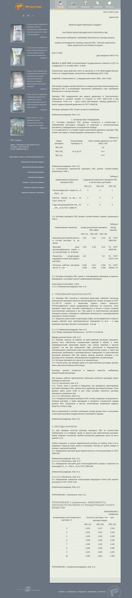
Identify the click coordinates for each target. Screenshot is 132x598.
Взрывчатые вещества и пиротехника (33, 192)
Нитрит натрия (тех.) (33, 94)
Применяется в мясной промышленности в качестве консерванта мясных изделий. (35, 123)
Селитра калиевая (32, 47)
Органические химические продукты (33, 167)
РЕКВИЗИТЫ (92, 592)
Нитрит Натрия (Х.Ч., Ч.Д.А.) (35, 117)
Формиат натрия (32, 71)
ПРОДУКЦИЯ (82, 592)
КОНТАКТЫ (101, 592)
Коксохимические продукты (36, 172)
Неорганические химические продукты (32, 162)
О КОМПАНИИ (71, 592)
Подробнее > (43, 37)
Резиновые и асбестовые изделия (34, 187)
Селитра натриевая (33, 24)
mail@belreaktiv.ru (22, 149)
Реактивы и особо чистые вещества (33, 182)
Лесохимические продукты (36, 177)
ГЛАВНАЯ (61, 592)
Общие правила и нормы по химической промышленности (26, 157)
